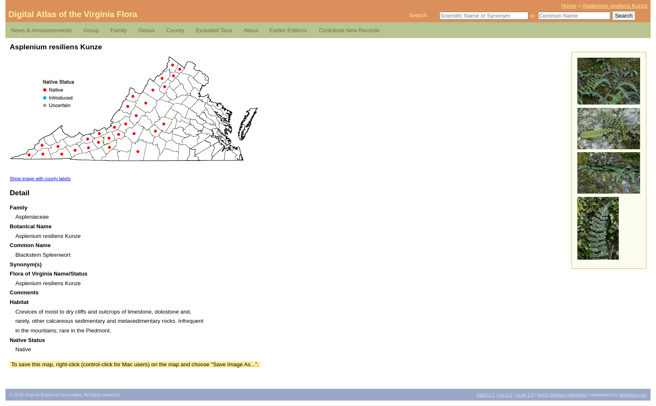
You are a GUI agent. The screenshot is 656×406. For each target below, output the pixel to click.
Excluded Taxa (214, 30)
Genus (146, 30)
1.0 (525, 394)
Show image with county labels (40, 178)
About (250, 30)
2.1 (505, 394)
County (175, 30)
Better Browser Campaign (561, 394)
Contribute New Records (349, 30)
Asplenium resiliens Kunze (615, 6)
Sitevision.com (633, 394)
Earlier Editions (289, 30)
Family (118, 30)
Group (91, 30)
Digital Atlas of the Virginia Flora (72, 14)
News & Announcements (41, 30)
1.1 (486, 394)
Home (569, 6)
